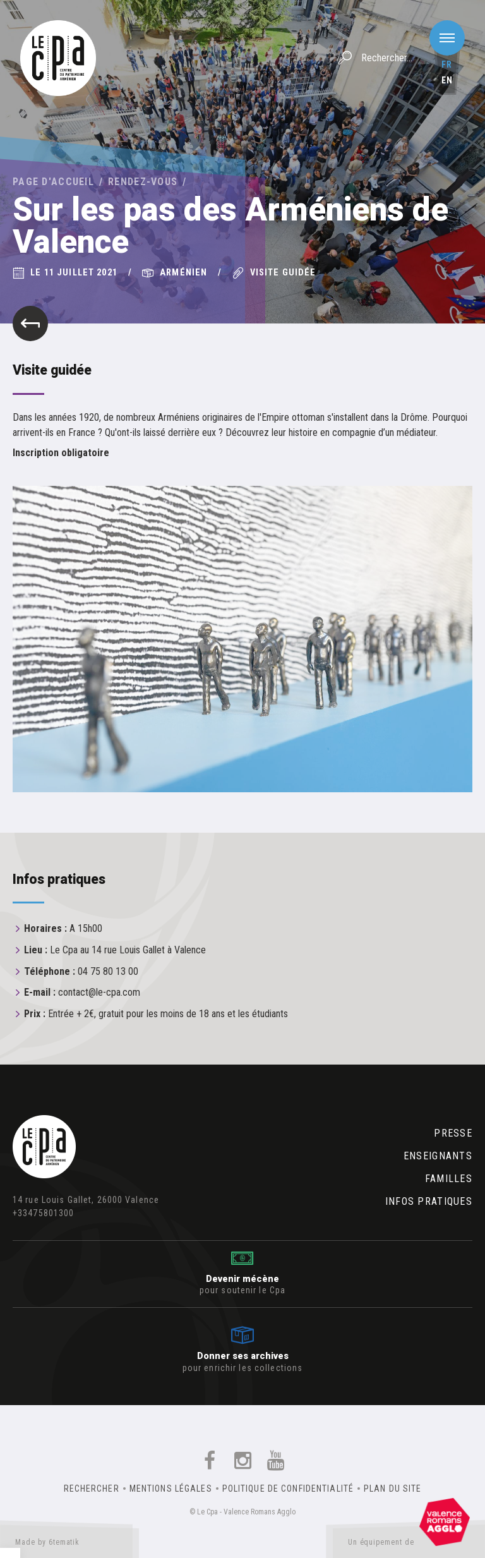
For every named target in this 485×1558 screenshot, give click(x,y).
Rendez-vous (142, 182)
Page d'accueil (53, 182)
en (447, 80)
